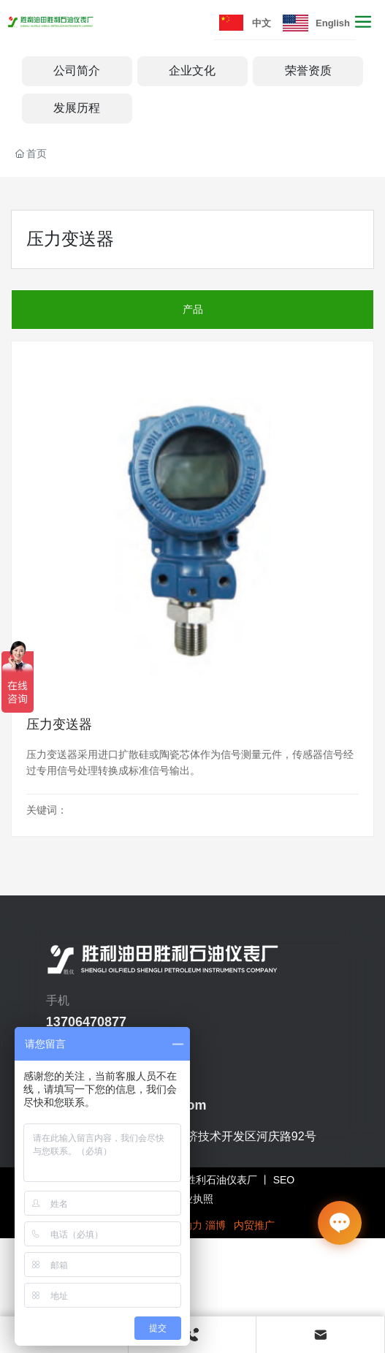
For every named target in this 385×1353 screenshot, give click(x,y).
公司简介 (76, 70)
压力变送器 (59, 724)
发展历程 (76, 108)
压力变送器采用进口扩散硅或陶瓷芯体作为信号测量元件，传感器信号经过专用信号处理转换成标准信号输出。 (190, 762)
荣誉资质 (308, 70)
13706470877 (86, 1022)
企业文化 (192, 70)
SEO (284, 1180)
